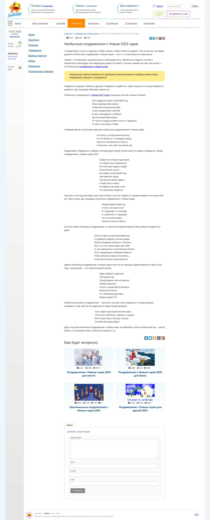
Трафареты (34, 50)
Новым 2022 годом (100, 95)
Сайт (72, 480)
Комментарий (75, 438)
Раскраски (34, 66)
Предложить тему (178, 14)
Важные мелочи (37, 55)
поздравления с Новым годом (93, 66)
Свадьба (60, 23)
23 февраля (131, 23)
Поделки (33, 45)
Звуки (31, 34)
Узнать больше (15, 36)
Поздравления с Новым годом (86, 34)
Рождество (93, 23)
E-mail (72, 471)
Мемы (31, 61)
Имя (72, 462)
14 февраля (112, 23)
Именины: (13, 53)
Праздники (149, 23)
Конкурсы (33, 40)
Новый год (76, 23)
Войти (160, 6)
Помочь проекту (159, 14)
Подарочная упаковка (40, 71)
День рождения (40, 23)
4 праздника (47, 6)
